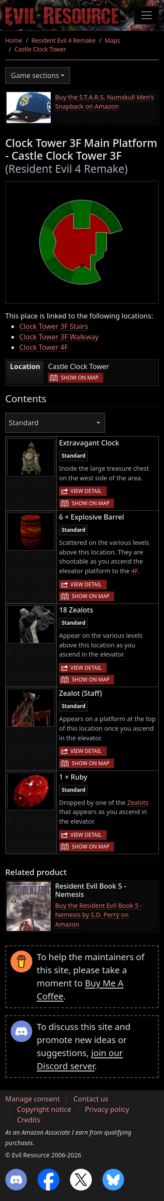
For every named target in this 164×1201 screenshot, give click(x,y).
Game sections (35, 75)
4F (134, 571)
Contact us (90, 1099)
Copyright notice (44, 1109)
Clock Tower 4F (43, 347)
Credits (28, 1120)
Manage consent (32, 1099)
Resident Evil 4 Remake (63, 40)
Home (13, 40)
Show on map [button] (79, 377)
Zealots (138, 802)
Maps (112, 40)
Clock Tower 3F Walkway (58, 337)
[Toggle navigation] (146, 15)
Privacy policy (107, 1109)
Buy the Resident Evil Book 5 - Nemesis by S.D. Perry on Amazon (98, 914)
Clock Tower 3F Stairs (53, 326)
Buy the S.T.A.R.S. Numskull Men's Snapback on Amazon (104, 102)
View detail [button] (86, 491)
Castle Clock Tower (40, 49)
